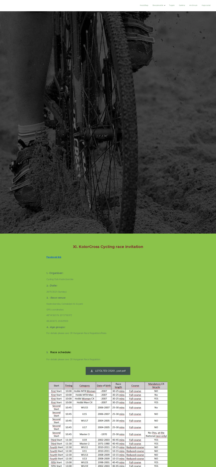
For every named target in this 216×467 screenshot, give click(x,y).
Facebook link (53, 257)
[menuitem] (187, 5)
